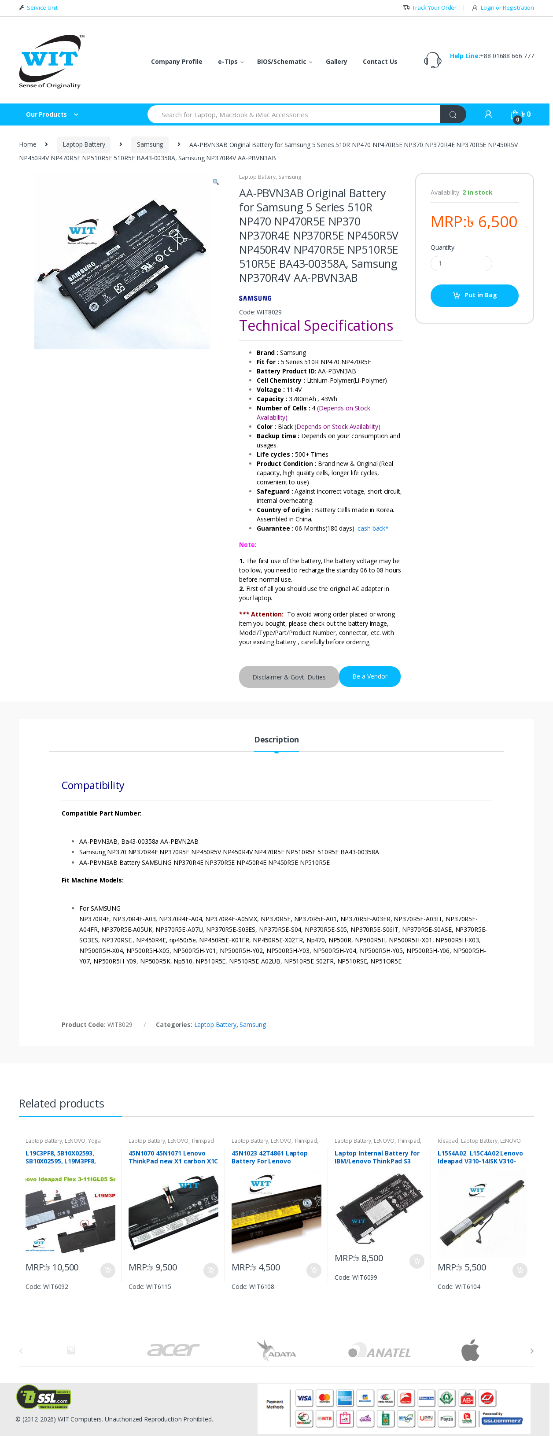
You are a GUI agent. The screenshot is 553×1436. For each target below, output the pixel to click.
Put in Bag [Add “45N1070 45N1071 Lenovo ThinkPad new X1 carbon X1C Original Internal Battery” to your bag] (210, 1270)
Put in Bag (481, 295)
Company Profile (177, 61)
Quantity (442, 247)
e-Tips (228, 61)
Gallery (336, 61)
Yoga (94, 1140)
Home (27, 144)
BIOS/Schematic (281, 61)
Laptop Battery (84, 144)
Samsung (150, 144)
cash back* (373, 528)
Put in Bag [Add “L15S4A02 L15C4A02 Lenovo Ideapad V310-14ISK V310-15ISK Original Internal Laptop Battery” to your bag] (519, 1270)
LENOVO (75, 1140)
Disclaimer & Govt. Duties (289, 677)
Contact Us (380, 61)
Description (276, 740)
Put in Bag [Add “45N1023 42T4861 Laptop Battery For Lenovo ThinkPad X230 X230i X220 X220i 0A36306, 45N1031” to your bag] (313, 1270)
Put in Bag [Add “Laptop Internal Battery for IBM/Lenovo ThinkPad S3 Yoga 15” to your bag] (416, 1261)
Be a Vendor (369, 676)
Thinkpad (202, 1140)
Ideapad (448, 1140)
